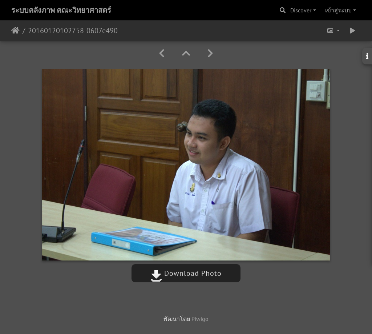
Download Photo (186, 273)
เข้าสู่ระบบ (338, 10)
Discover (300, 10)
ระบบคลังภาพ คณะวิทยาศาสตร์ (61, 10)
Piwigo (200, 318)
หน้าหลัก (15, 30)
